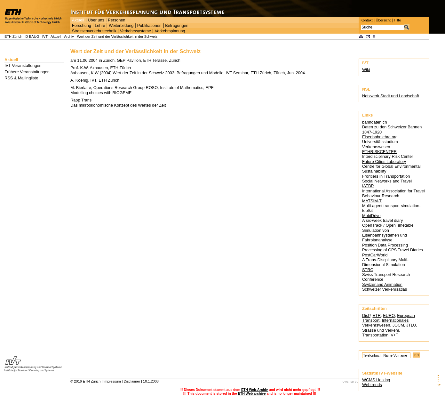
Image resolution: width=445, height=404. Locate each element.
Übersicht (383, 20)
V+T (394, 335)
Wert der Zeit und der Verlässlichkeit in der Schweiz (117, 36)
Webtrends (372, 384)
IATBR (368, 185)
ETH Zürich (13, 36)
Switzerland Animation (382, 284)
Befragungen (176, 25)
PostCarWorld (374, 255)
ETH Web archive (252, 393)
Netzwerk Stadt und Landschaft (390, 95)
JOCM (398, 325)
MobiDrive (371, 215)
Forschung (81, 25)
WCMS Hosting (376, 379)
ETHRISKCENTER (379, 151)
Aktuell (78, 20)
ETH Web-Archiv (254, 390)
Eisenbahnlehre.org (380, 136)
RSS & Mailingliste (21, 78)
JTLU (411, 325)
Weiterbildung (121, 25)
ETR (377, 315)
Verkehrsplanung (170, 31)
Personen (116, 20)
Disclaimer (132, 381)
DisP (366, 315)
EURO (389, 315)
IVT (45, 36)
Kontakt (366, 20)
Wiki (366, 69)
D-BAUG (32, 36)
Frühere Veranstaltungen (27, 71)
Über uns (96, 20)
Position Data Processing (385, 245)
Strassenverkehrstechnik (94, 31)
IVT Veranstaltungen (23, 65)
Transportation (375, 335)
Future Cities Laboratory (384, 161)
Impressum (112, 381)
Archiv (69, 36)
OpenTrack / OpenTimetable (388, 225)
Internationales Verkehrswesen (385, 322)
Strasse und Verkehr (380, 330)
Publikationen (149, 25)
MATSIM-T (372, 200)
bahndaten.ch (374, 122)
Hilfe (397, 20)
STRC (367, 269)
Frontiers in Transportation (386, 176)
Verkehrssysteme (135, 31)
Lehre (100, 25)
